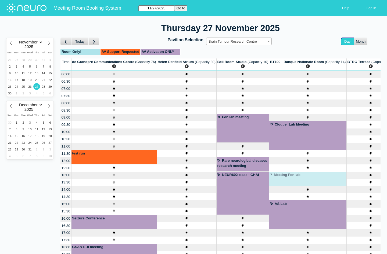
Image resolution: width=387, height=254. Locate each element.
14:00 (66, 189)
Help (345, 8)
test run (78, 153)
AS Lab (281, 204)
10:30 (66, 139)
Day (347, 41)
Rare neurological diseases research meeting (242, 163)
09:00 (66, 117)
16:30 (66, 226)
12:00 (66, 161)
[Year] (30, 47)
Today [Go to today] (80, 41)
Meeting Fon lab (287, 175)
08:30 (66, 110)
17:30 (66, 240)
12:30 (66, 168)
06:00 (66, 74)
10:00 (66, 132)
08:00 (66, 103)
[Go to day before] (65, 41)
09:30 (66, 125)
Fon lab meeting (235, 117)
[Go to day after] (94, 41)
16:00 (66, 218)
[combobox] (239, 41)
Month (361, 41)
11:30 (66, 154)
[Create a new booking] (114, 74)
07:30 (66, 96)
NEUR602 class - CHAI (240, 175)
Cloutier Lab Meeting (292, 124)
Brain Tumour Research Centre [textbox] (233, 41)
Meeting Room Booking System (87, 8)
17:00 (66, 233)
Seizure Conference (88, 218)
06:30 (66, 81)
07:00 (66, 89)
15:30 (66, 211)
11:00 (66, 146)
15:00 (66, 204)
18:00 (66, 247)
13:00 (66, 175)
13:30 (66, 182)
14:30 (66, 197)
